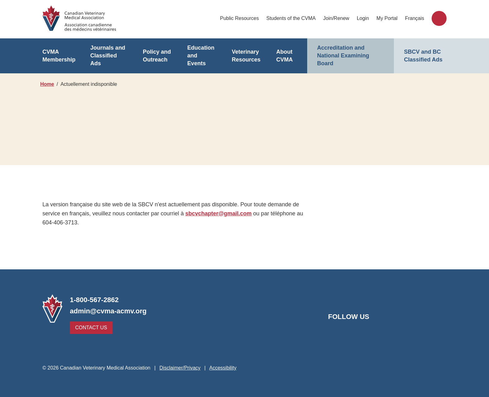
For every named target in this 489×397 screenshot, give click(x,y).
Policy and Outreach (156, 56)
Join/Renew (336, 18)
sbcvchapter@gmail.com (216, 213)
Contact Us (89, 328)
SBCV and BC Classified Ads (422, 56)
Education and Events (201, 56)
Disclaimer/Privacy (179, 368)
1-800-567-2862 (96, 300)
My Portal (387, 18)
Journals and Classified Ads (108, 56)
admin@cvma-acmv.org (106, 311)
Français (415, 18)
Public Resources (240, 18)
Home (47, 84)
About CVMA (284, 56)
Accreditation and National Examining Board (342, 56)
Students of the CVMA (291, 18)
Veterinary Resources (245, 56)
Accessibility (223, 368)
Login (363, 18)
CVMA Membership (58, 56)
